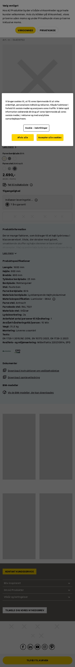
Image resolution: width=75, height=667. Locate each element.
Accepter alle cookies (50, 137)
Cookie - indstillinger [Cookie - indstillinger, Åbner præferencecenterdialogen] (36, 128)
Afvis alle (23, 137)
